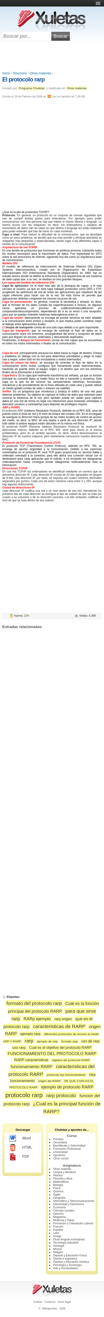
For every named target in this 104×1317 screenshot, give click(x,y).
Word (20, 1138)
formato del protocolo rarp (34, 1003)
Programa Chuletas (32, 88)
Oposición (59, 1155)
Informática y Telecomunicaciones (73, 1201)
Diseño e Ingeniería (65, 1258)
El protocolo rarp (23, 79)
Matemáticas (61, 1181)
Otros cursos (61, 1158)
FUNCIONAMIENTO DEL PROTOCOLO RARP (52, 1053)
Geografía (59, 1197)
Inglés (56, 1194)
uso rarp (19, 1048)
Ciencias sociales (63, 1210)
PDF (19, 1156)
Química (58, 1191)
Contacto (49, 1302)
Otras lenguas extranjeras (69, 1239)
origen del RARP (49, 1081)
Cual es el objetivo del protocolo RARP (60, 1048)
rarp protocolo (61, 1095)
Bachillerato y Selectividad (69, 1145)
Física (56, 1188)
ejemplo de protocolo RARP (67, 1087)
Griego (57, 1236)
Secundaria (60, 1142)
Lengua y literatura (64, 1172)
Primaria (58, 1139)
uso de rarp (90, 1041)
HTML (20, 1147)
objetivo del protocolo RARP (71, 1060)
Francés (58, 1226)
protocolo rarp (24, 1095)
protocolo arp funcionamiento (66, 1075)
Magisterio (59, 1217)
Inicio (6, 73)
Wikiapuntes (49, 1308)
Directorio (20, 73)
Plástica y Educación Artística (71, 1261)
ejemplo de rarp (47, 1041)
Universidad (60, 1152)
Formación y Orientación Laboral (73, 1223)
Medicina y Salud (63, 1220)
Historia (58, 1175)
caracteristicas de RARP (59, 1026)
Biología (58, 1185)
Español (58, 1229)
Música (57, 1249)
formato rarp (69, 1041)
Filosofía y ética (62, 1178)
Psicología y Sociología (67, 1265)
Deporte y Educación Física (70, 1255)
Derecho (58, 1213)
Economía (59, 1207)
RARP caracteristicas (31, 1060)
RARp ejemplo (37, 1018)
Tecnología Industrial (65, 1242)
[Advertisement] (52, 56)
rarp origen (63, 1019)
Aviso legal (64, 1302)
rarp (29, 1040)
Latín (56, 1233)
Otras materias (40, 73)
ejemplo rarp (30, 1034)
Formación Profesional (67, 1148)
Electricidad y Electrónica (68, 1204)
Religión (58, 1252)
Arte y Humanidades (65, 1268)
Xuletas (37, 1302)
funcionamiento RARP (31, 1066)
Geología (58, 1245)
